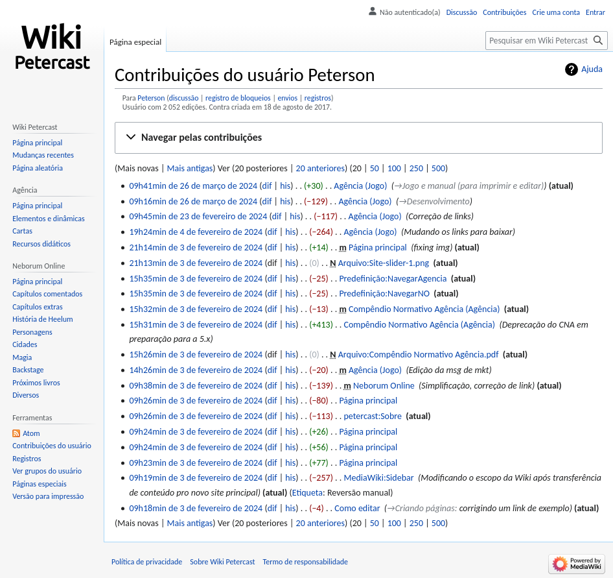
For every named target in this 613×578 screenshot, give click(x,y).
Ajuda (592, 69)
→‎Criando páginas (421, 508)
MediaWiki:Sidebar (378, 477)
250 (416, 168)
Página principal (378, 247)
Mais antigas (190, 168)
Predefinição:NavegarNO (384, 293)
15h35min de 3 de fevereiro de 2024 (195, 278)
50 (374, 168)
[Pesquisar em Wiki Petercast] (546, 40)
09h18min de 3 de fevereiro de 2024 (195, 508)
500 (438, 168)
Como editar (357, 508)
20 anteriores (320, 168)
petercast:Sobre (372, 416)
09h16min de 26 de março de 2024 (193, 201)
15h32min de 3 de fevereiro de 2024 (195, 309)
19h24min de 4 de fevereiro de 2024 (195, 231)
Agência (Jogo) (360, 185)
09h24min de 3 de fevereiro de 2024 (195, 431)
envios (287, 97)
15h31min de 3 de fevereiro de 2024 (195, 324)
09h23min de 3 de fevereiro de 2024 (195, 462)
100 (394, 168)
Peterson (151, 97)
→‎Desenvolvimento (434, 201)
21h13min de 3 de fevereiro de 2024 (195, 263)
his (285, 185)
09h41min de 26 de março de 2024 (193, 185)
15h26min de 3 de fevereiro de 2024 (195, 354)
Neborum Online (384, 385)
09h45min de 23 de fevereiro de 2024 (198, 216)
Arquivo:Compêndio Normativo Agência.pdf (418, 354)
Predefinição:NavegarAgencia (392, 278)
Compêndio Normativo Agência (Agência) (424, 309)
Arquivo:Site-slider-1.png (383, 263)
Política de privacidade (146, 561)
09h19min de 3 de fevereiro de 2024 (195, 477)
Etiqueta (307, 492)
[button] (359, 138)
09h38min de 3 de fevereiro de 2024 (195, 385)
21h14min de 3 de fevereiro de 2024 (195, 247)
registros (318, 97)
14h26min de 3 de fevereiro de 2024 (195, 370)
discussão (184, 97)
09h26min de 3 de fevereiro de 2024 (195, 400)
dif (267, 185)
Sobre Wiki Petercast (222, 561)
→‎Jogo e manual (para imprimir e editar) (469, 185)
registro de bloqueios (238, 97)
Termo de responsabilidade (306, 561)
